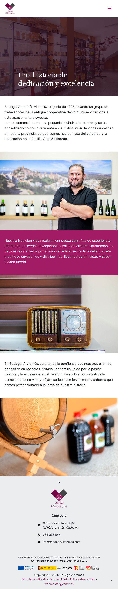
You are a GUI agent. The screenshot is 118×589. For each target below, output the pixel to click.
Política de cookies (82, 579)
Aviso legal (28, 579)
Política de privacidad (52, 579)
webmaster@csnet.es (59, 584)
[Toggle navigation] (109, 8)
